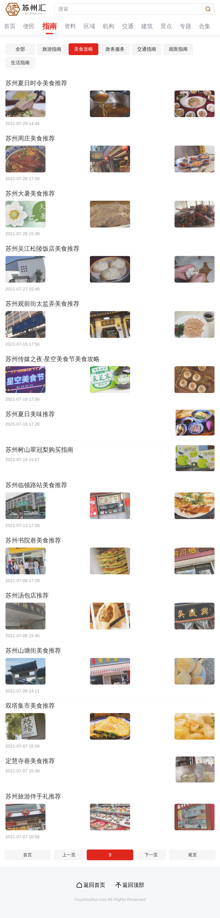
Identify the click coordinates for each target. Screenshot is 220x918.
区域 (89, 26)
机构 (108, 26)
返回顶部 (133, 885)
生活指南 (20, 62)
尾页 (192, 855)
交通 (128, 26)
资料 (70, 26)
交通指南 (146, 49)
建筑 (147, 26)
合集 (204, 26)
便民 (29, 26)
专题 (185, 26)
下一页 (151, 855)
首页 (10, 26)
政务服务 (115, 49)
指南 (49, 26)
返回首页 (94, 885)
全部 (20, 49)
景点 (166, 26)
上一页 (68, 855)
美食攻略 (83, 49)
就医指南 (178, 49)
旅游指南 (51, 49)
